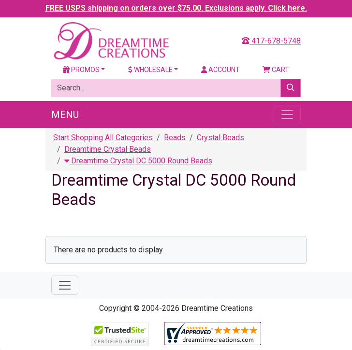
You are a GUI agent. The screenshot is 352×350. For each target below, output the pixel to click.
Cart (276, 69)
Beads (175, 137)
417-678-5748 (271, 40)
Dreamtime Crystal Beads (107, 149)
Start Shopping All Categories (103, 137)
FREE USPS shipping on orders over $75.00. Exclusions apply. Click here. (176, 8)
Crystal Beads (220, 137)
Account (220, 69)
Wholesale (150, 69)
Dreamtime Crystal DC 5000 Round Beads (138, 160)
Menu (65, 114)
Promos (81, 69)
